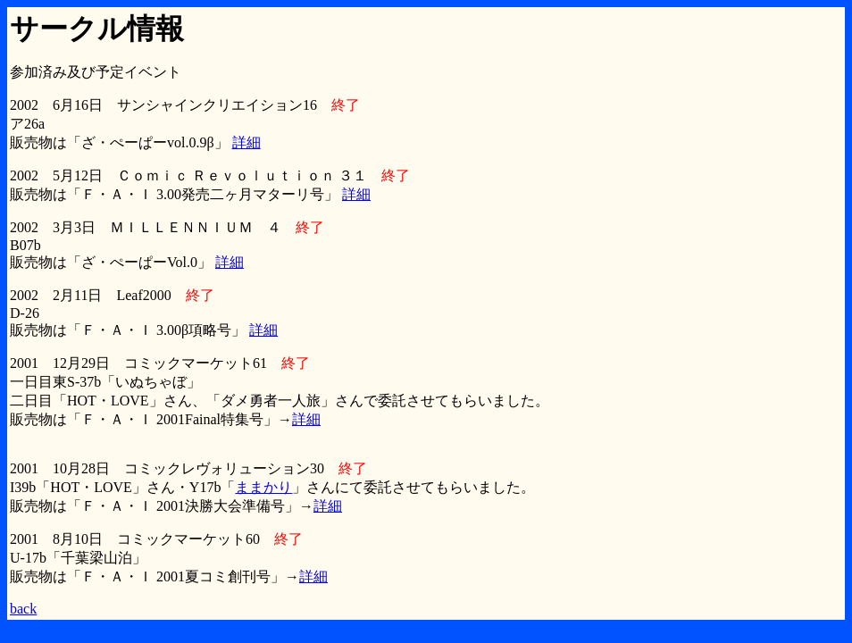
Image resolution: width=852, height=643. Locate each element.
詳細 (246, 142)
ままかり (263, 487)
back (23, 608)
